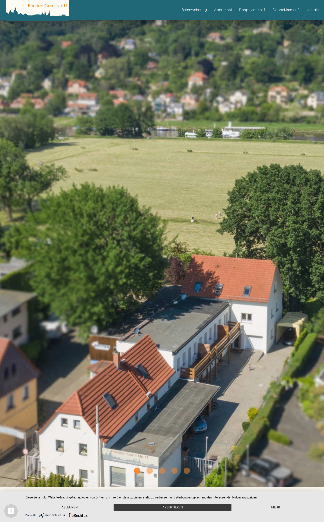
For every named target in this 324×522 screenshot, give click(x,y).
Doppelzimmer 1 (252, 9)
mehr (275, 507)
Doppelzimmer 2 (286, 9)
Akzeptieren (172, 507)
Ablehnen (69, 507)
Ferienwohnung (194, 9)
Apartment (223, 9)
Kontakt (312, 9)
